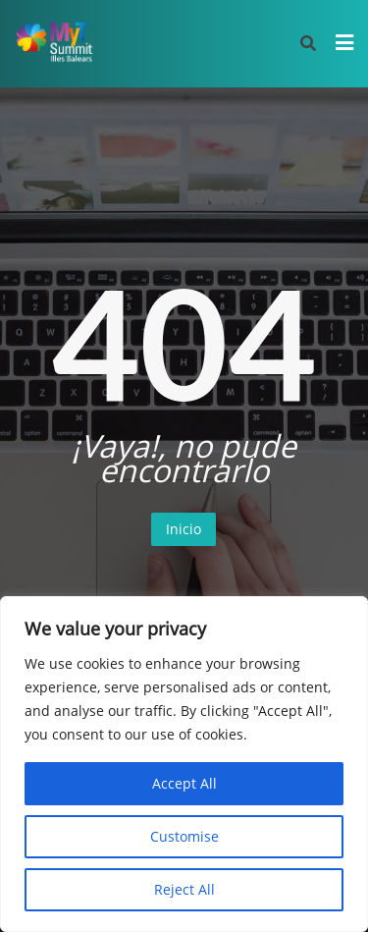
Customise (184, 836)
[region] (184, 764)
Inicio (183, 529)
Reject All (184, 889)
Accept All (184, 783)
